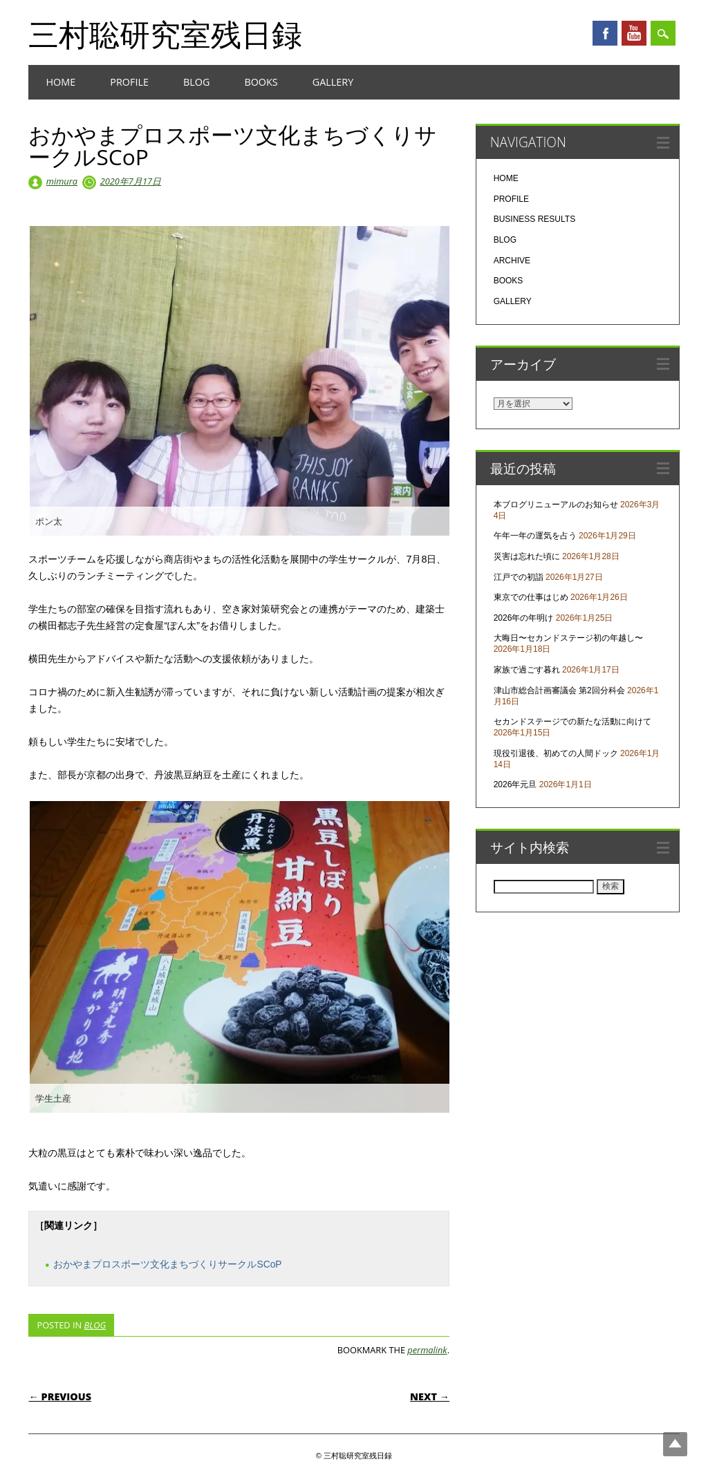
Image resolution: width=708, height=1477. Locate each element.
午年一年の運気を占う (535, 535)
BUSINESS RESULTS (534, 219)
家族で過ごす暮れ (527, 670)
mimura (61, 181)
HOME (60, 81)
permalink (427, 1350)
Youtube (634, 33)
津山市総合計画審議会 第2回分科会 (559, 690)
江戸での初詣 (518, 577)
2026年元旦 (515, 784)
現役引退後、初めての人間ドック (556, 753)
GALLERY (333, 81)
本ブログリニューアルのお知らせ (556, 504)
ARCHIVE (512, 260)
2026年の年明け (524, 618)
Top (675, 1444)
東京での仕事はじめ (531, 597)
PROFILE (129, 81)
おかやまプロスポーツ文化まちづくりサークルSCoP (167, 1264)
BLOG (196, 81)
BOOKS (260, 81)
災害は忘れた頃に (527, 556)
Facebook (605, 33)
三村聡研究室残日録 (165, 34)
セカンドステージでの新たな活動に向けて (572, 721)
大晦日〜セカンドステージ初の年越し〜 (568, 638)
